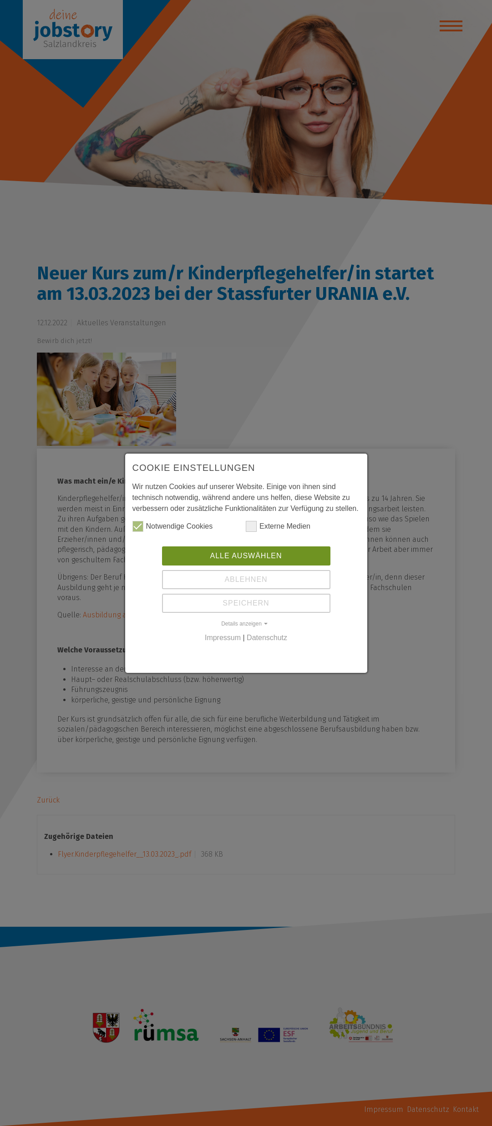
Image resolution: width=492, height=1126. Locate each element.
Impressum (223, 637)
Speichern (246, 603)
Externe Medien (278, 526)
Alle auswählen (246, 556)
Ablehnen (245, 579)
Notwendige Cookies (172, 526)
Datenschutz (267, 637)
